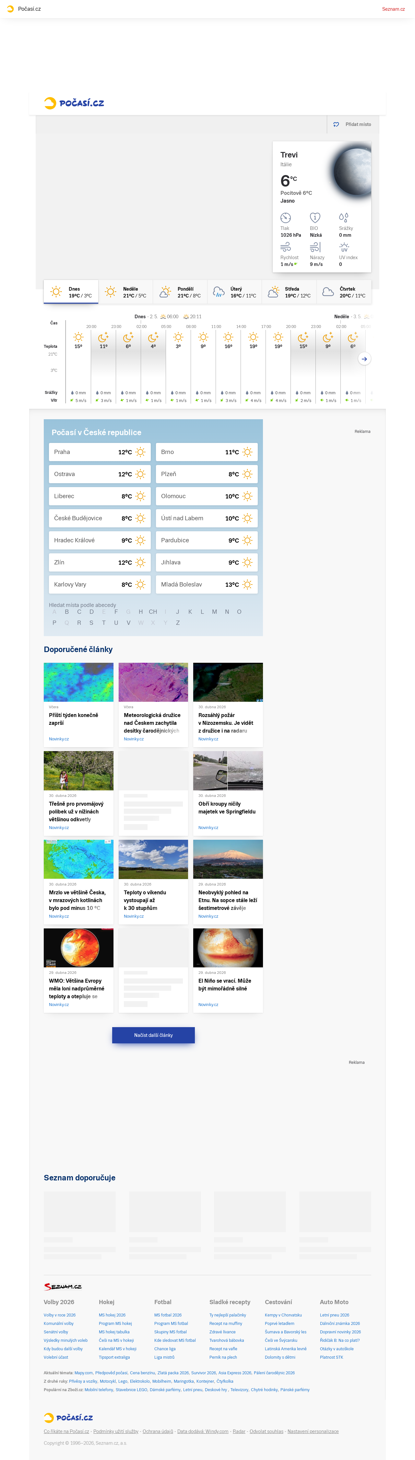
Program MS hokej (115, 1323)
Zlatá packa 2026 (173, 1373)
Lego (122, 1381)
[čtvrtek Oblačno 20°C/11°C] (344, 292)
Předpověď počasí (111, 1373)
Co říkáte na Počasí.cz (66, 1431)
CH (153, 611)
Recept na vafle (223, 1349)
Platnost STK (331, 1357)
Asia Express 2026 (235, 1373)
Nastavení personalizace (313, 1431)
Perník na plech (223, 1357)
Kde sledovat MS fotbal (175, 1340)
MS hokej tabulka (114, 1332)
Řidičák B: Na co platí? (340, 1340)
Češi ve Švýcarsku (281, 1340)
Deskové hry (216, 1390)
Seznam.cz (393, 9)
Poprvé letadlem (279, 1323)
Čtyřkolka (225, 1381)
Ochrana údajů (158, 1431)
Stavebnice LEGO (131, 1390)
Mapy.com (84, 1373)
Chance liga (165, 1349)
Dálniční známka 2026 (340, 1323)
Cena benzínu (142, 1373)
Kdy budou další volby (63, 1349)
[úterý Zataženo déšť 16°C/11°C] (235, 292)
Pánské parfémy (295, 1390)
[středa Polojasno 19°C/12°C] (289, 292)
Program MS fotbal (171, 1323)
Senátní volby (56, 1332)
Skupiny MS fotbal (170, 1332)
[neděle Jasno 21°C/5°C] (125, 292)
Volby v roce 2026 (60, 1315)
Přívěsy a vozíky (83, 1381)
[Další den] (364, 358)
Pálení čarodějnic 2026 (274, 1373)
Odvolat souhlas (266, 1431)
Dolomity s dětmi (280, 1357)
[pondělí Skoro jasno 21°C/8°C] (180, 292)
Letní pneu (192, 1390)
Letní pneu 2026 (334, 1315)
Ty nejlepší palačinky (227, 1315)
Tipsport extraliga (114, 1357)
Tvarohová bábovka (226, 1340)
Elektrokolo (140, 1381)
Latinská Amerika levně (286, 1349)
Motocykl (108, 1381)
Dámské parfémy (165, 1390)
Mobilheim (161, 1381)
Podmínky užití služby (115, 1431)
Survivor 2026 (203, 1373)
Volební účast (56, 1357)
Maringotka (184, 1381)
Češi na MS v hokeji (116, 1340)
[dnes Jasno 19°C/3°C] (71, 292)
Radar (239, 1431)
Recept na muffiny (225, 1323)
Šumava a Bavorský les (285, 1332)
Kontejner (205, 1381)
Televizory (239, 1390)
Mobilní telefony (99, 1390)
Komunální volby (59, 1323)
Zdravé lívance (222, 1332)
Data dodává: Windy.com (203, 1431)
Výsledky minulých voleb (66, 1340)
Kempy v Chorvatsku (283, 1315)
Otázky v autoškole (337, 1349)
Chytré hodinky (264, 1390)
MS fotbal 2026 (168, 1315)
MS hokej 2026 (112, 1315)
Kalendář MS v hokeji (117, 1349)
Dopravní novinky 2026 (340, 1332)
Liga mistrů (164, 1357)
